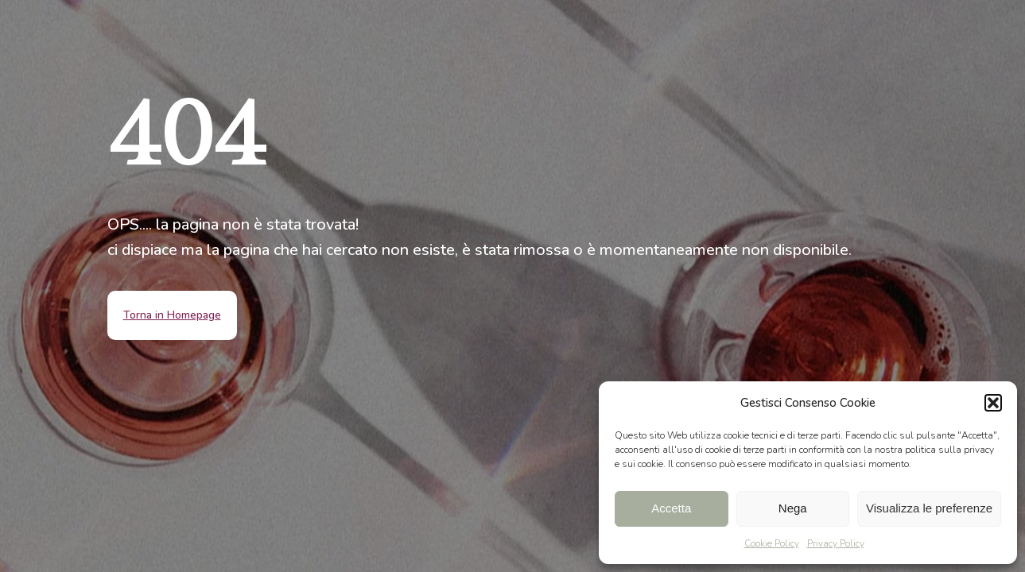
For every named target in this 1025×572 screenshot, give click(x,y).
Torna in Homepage (172, 315)
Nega (792, 508)
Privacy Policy (835, 543)
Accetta (671, 508)
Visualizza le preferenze (929, 508)
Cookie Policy (771, 543)
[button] (993, 403)
